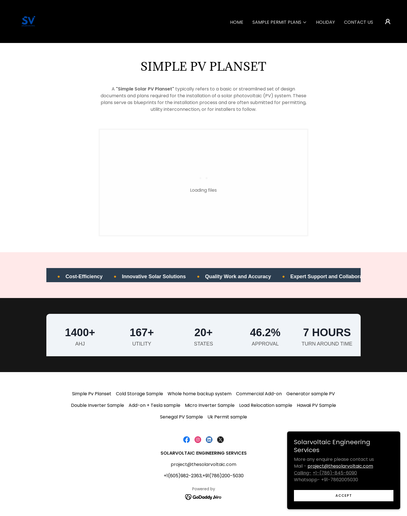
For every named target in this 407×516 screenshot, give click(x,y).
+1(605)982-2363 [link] (183, 475)
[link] (28, 21)
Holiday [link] (325, 22)
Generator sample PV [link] (310, 393)
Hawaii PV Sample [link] (316, 405)
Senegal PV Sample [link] (181, 417)
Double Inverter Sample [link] (97, 405)
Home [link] (236, 22)
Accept (343, 495)
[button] (279, 22)
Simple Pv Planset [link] (91, 393)
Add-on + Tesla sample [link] (154, 405)
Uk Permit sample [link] (227, 417)
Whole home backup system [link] (199, 393)
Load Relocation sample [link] (265, 405)
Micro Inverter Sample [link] (210, 405)
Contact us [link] (358, 22)
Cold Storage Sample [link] (139, 393)
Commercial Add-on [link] (259, 393)
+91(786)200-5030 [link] (223, 475)
